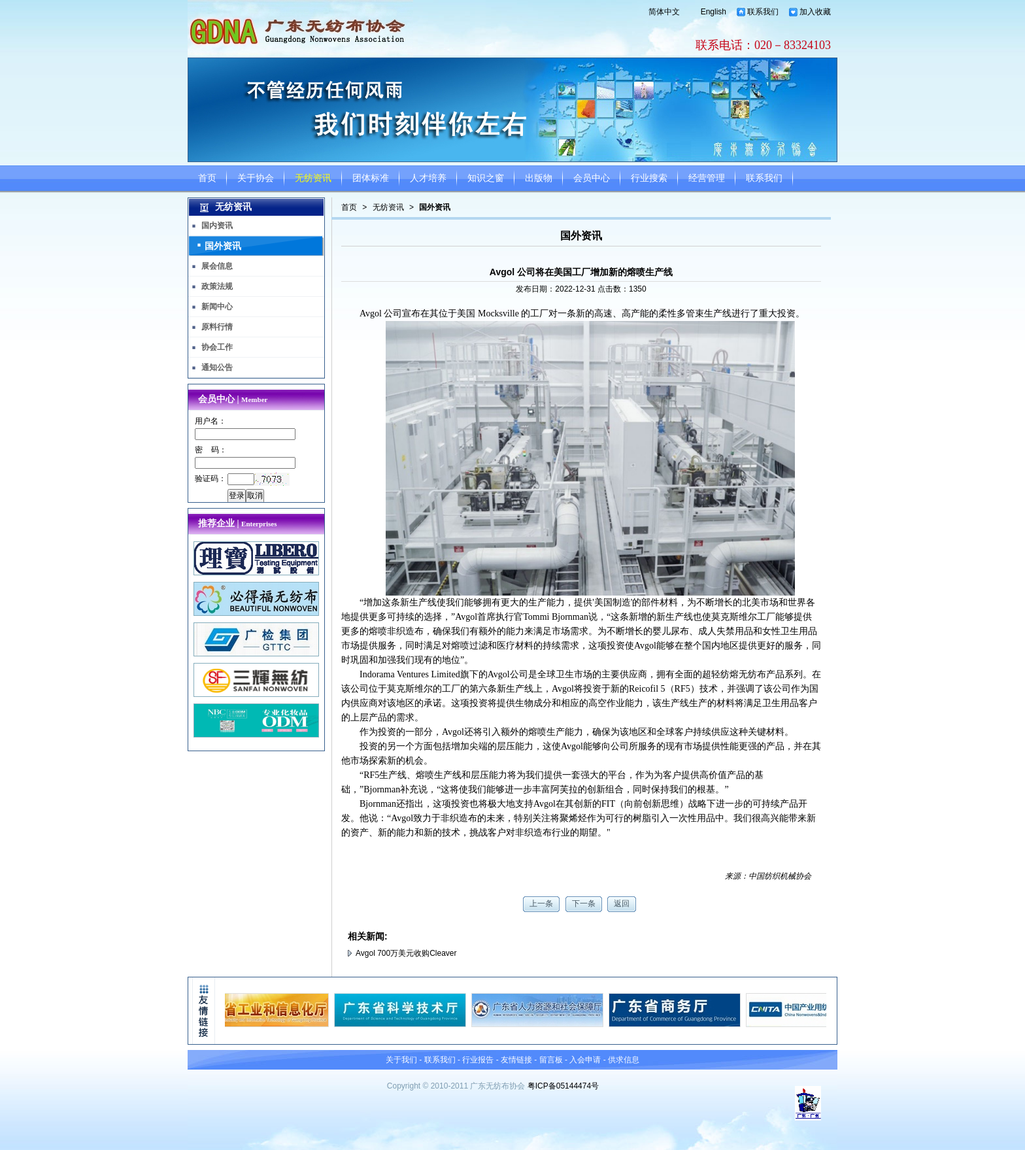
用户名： (210, 421)
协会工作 (217, 347)
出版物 (538, 178)
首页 (207, 178)
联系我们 (763, 11)
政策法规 (217, 286)
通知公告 (217, 367)
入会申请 (585, 1059)
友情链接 (516, 1059)
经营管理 (706, 178)
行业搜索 (649, 178)
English (713, 11)
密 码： (211, 449)
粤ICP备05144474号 (563, 1086)
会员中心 (591, 178)
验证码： (210, 478)
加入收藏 (815, 11)
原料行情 (217, 326)
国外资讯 (434, 207)
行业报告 (478, 1059)
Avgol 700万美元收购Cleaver (406, 953)
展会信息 (217, 266)
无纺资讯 (313, 178)
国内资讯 (217, 225)
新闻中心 (217, 306)
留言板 (551, 1059)
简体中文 (664, 11)
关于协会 (255, 178)
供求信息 (623, 1059)
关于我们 (401, 1059)
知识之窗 (485, 178)
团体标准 (370, 178)
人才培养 (428, 178)
